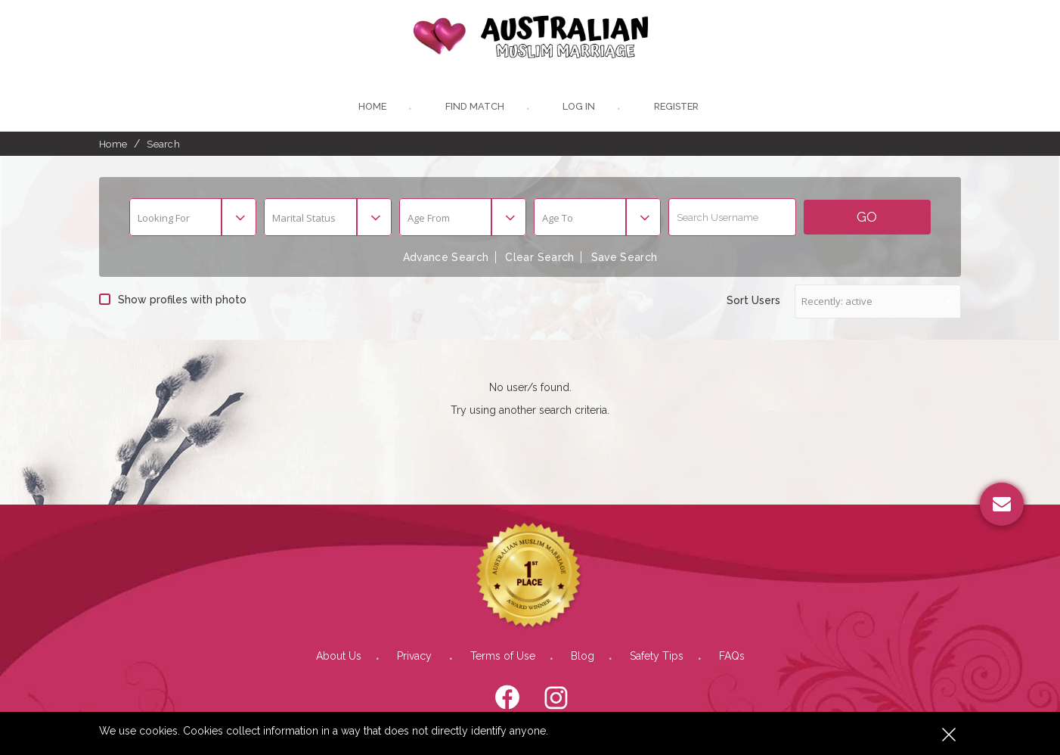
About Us (338, 657)
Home (370, 107)
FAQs (732, 657)
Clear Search (540, 259)
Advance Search (444, 259)
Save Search (625, 259)
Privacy (416, 657)
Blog (582, 657)
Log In (577, 107)
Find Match (473, 107)
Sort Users (753, 301)
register (677, 107)
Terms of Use (502, 657)
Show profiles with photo (172, 300)
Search (163, 145)
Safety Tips (656, 657)
